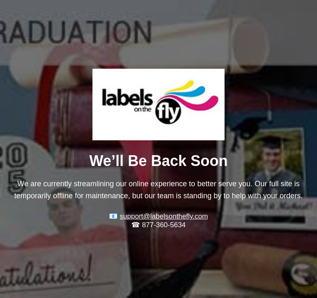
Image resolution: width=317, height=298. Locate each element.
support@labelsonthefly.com (164, 216)
